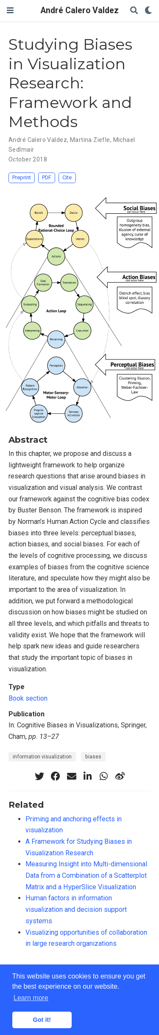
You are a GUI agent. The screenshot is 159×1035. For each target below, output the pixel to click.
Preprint (21, 177)
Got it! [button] (42, 1019)
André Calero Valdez (80, 10)
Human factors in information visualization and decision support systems (76, 909)
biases (93, 757)
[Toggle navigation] (10, 10)
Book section (27, 698)
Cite (67, 177)
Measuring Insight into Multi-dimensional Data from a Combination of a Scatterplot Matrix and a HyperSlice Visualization (86, 875)
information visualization (42, 757)
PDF (46, 177)
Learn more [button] (31, 997)
